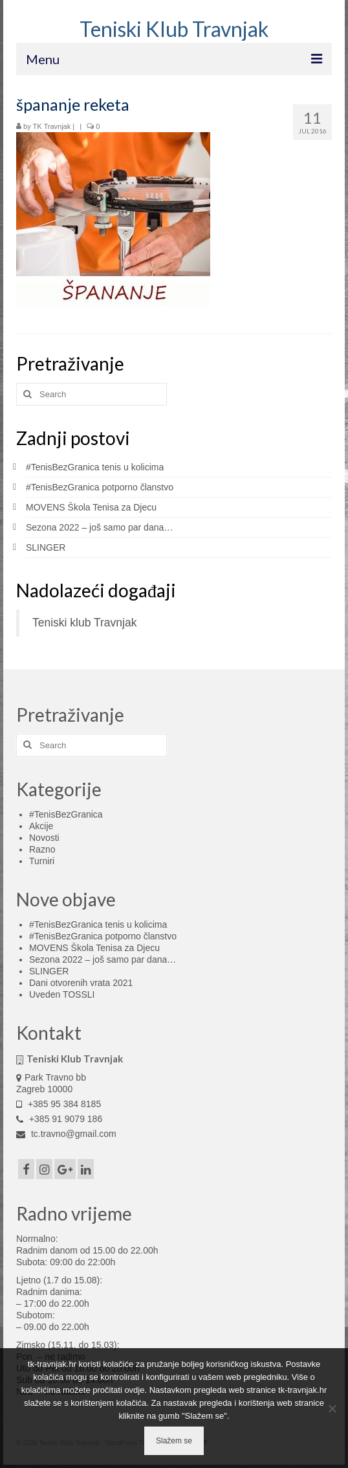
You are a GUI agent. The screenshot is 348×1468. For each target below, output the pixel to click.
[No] (331, 1408)
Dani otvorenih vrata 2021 (81, 983)
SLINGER (45, 547)
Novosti (44, 837)
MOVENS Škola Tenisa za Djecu (91, 507)
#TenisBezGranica (66, 814)
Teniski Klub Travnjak (174, 28)
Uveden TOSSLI (61, 994)
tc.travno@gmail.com (66, 1134)
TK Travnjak (52, 126)
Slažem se (174, 1440)
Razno (42, 849)
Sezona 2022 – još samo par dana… (99, 527)
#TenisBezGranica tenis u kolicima (95, 467)
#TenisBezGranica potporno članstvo (99, 487)
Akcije (41, 826)
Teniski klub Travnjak (84, 622)
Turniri (41, 861)
